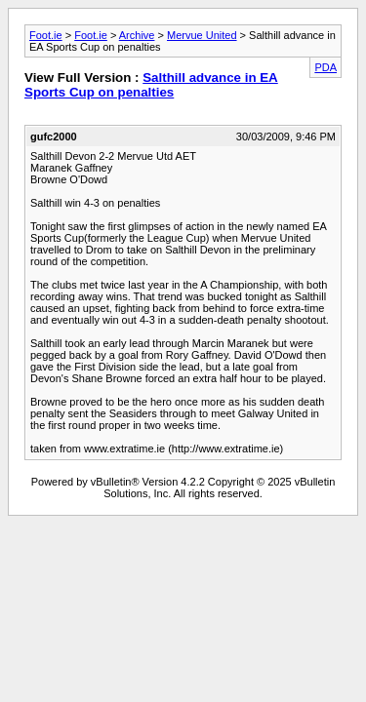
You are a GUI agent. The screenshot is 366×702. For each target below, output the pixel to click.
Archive (137, 35)
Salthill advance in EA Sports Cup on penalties (151, 84)
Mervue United (202, 35)
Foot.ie (45, 35)
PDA (325, 67)
